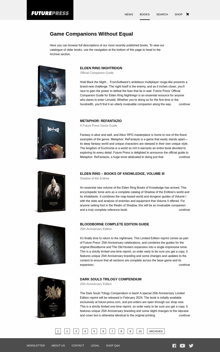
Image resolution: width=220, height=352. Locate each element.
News (129, 14)
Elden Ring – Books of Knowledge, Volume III (122, 174)
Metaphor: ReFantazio (101, 121)
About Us (58, 345)
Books (145, 14)
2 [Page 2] (67, 331)
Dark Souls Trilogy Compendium (111, 279)
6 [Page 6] (103, 331)
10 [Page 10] (140, 331)
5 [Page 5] (94, 331)
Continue (184, 104)
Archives (156, 331)
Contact (78, 345)
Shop (179, 14)
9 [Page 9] (130, 331)
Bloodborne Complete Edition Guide (114, 224)
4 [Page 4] (85, 331)
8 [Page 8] (121, 331)
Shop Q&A (113, 345)
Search (162, 14)
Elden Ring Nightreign (101, 68)
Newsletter (36, 345)
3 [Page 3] (76, 331)
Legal (95, 345)
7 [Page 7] (112, 331)
